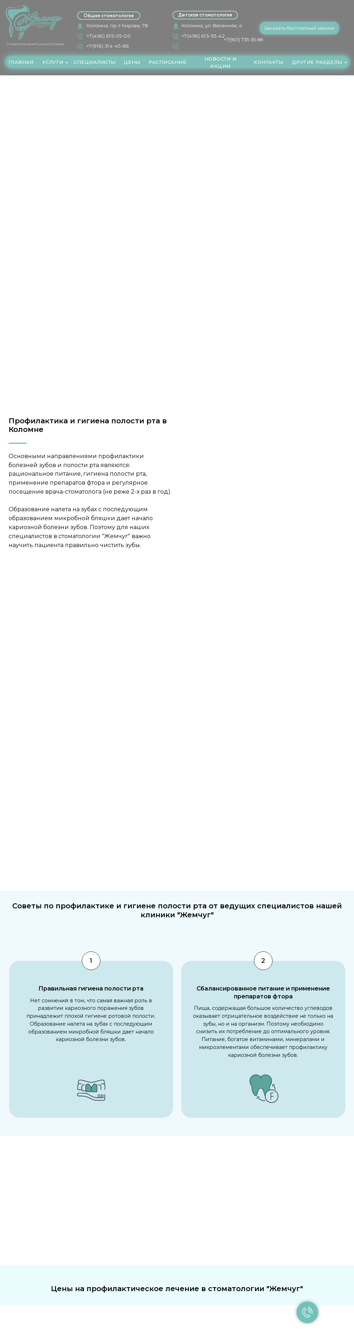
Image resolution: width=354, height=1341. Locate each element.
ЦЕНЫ (132, 62)
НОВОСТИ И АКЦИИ (220, 62)
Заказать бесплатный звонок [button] (299, 28)
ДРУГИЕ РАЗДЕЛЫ (317, 62)
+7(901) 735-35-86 (243, 39)
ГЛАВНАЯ (21, 62)
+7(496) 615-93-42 (203, 36)
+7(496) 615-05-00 (108, 36)
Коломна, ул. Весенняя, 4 (211, 25)
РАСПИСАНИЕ (167, 62)
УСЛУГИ (52, 62)
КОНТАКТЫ (268, 62)
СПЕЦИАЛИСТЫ (95, 62)
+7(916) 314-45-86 (107, 46)
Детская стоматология (205, 15)
